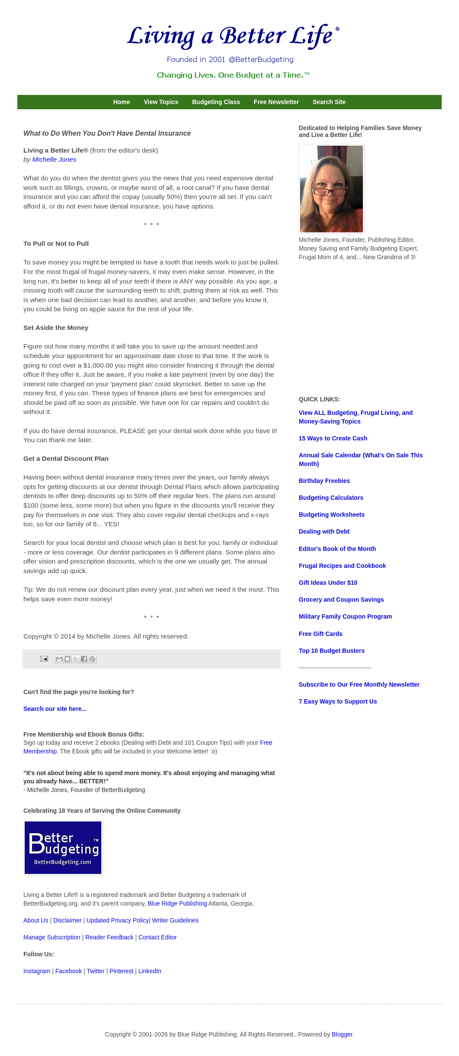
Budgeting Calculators (331, 497)
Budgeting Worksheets (332, 514)
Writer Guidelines (175, 920)
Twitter (95, 971)
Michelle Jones (54, 159)
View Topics (161, 101)
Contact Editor (158, 937)
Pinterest (121, 971)
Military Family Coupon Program (345, 616)
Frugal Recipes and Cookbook (342, 565)
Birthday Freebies (324, 480)
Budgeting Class (216, 101)
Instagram (36, 971)
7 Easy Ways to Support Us (338, 701)
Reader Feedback (109, 937)
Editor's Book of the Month (337, 548)
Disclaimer (67, 920)
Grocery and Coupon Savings (341, 599)
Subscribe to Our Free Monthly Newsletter (359, 684)
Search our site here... (55, 708)
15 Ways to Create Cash (333, 438)
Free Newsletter (276, 101)
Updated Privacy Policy (118, 920)
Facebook (68, 971)
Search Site (329, 101)
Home (121, 101)
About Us (35, 920)
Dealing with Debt (324, 531)
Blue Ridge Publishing (177, 903)
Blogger (342, 1034)
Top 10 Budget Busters (332, 650)
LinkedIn (150, 971)
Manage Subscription (52, 937)
